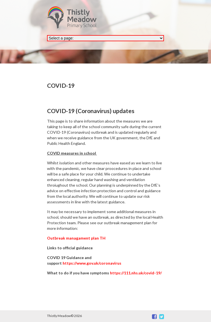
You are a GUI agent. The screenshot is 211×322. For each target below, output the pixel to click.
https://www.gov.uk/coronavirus (92, 263)
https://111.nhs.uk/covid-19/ (136, 272)
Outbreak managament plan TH (76, 238)
